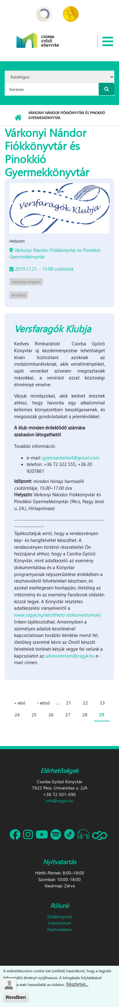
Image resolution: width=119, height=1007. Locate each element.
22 (85, 703)
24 (17, 715)
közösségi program (26, 282)
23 (102, 703)
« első (19, 703)
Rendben (16, 997)
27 (67, 715)
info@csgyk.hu (60, 801)
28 (84, 715)
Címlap (18, 118)
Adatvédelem (59, 929)
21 (68, 703)
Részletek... (77, 984)
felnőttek (18, 295)
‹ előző (43, 703)
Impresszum (59, 923)
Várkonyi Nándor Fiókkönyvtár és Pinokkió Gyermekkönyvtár (55, 253)
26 (51, 715)
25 (34, 715)
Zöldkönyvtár (59, 916)
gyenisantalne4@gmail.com (71, 457)
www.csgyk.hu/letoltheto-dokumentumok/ (57, 615)
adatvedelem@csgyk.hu (69, 656)
